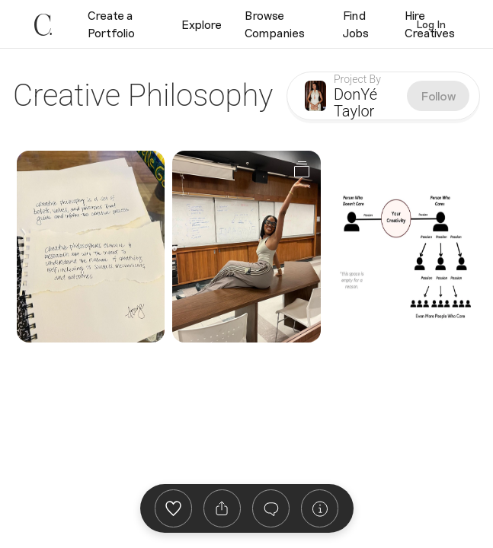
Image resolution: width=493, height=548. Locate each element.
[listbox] (222, 509)
